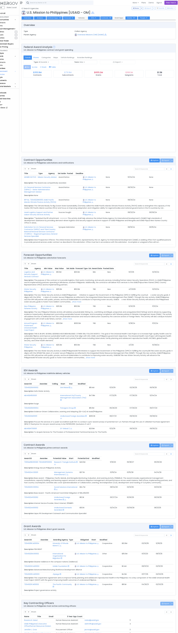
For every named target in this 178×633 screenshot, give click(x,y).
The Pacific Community (61, 550)
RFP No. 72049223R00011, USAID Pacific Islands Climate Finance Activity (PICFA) (63, 197)
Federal (7, 7)
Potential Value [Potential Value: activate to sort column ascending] (119, 440)
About (32, 630)
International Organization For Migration (68, 524)
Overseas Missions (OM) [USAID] (96, 35)
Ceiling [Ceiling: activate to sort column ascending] (127, 372)
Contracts (9, 22)
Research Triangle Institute (80, 444)
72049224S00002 (39, 482)
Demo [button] (151, 2)
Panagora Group (61, 392)
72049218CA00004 (39, 516)
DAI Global (58, 376)
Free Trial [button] (171, 2)
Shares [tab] (44, 57)
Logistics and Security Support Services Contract (52, 267)
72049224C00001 (39, 452)
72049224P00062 (39, 474)
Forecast (77, 18)
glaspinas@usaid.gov (138, 594)
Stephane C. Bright (40, 609)
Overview (35, 18)
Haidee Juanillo (38, 598)
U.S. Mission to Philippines (134, 178)
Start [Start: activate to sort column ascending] (139, 372)
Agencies (9, 74)
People (8, 77)
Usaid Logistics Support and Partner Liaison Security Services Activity (59, 212)
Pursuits (8, 35)
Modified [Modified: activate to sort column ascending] (163, 372)
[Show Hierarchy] (100, 12)
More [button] (135, 2)
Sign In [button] (159, 2)
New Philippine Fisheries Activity (44, 299)
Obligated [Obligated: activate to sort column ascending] (142, 512)
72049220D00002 (39, 376)
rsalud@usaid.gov (136, 584)
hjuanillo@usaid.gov (137, 598)
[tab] (35, 67)
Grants (8, 26)
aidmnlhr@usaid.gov (137, 587)
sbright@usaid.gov (137, 609)
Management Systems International (83, 452)
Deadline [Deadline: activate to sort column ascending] (167, 173)
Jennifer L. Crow (38, 591)
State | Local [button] (20, 7)
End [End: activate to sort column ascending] (148, 372)
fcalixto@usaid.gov (137, 602)
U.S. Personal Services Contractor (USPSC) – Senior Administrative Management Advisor (67, 187)
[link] (171, 169)
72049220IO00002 (39, 524)
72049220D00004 (39, 392)
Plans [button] (143, 2)
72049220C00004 (39, 466)
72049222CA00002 (40, 532)
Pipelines (8, 32)
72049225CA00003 (40, 540)
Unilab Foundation (59, 532)
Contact (39, 630)
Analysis (48, 18)
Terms (47, 630)
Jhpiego (55, 540)
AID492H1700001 (38, 410)
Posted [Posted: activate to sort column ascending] (158, 173)
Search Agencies (38, 8)
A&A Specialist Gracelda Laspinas (45, 594)
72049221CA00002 (39, 550)
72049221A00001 (38, 400)
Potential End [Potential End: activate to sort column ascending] (148, 440)
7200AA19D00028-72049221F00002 (46, 444)
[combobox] (67, 3)
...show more (108, 295)
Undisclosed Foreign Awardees (66, 400)
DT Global (58, 410)
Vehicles (8, 59)
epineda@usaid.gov (137, 605)
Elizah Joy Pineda (39, 605)
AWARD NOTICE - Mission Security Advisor (48, 177)
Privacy (54, 630)
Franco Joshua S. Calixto (42, 602)
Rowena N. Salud (39, 584)
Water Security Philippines (42, 282)
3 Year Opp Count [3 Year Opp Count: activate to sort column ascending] (159, 580)
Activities (9, 38)
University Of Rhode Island (62, 516)
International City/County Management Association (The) (77, 384)
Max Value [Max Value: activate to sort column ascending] (116, 264)
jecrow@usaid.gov (136, 591)
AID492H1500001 (38, 384)
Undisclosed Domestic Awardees (82, 482)
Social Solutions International (80, 466)
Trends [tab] (36, 57)
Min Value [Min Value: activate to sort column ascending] (105, 264)
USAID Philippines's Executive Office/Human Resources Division (57, 587)
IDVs (102, 18)
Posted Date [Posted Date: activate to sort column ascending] (166, 264)
